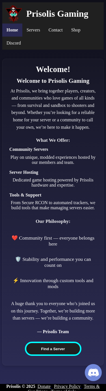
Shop (76, 30)
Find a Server (53, 349)
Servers (33, 30)
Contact (56, 30)
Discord (14, 43)
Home (12, 30)
